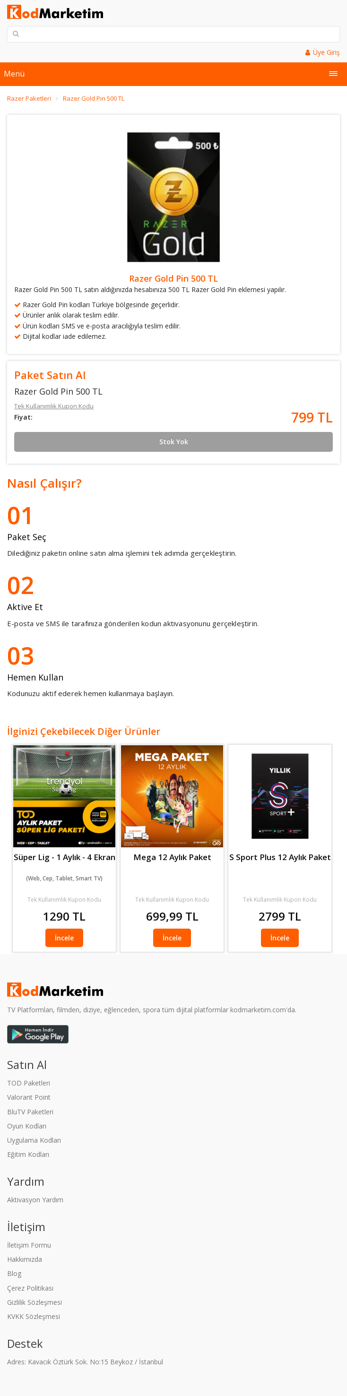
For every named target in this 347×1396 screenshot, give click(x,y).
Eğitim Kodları (28, 1154)
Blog (14, 1273)
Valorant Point (29, 1097)
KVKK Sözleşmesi (33, 1316)
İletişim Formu (29, 1245)
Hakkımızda (24, 1259)
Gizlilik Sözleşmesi (34, 1302)
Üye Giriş (326, 52)
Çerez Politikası (30, 1288)
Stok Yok (173, 441)
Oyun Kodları (26, 1125)
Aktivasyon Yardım (35, 1199)
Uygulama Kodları (34, 1140)
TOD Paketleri (28, 1082)
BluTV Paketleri (30, 1111)
